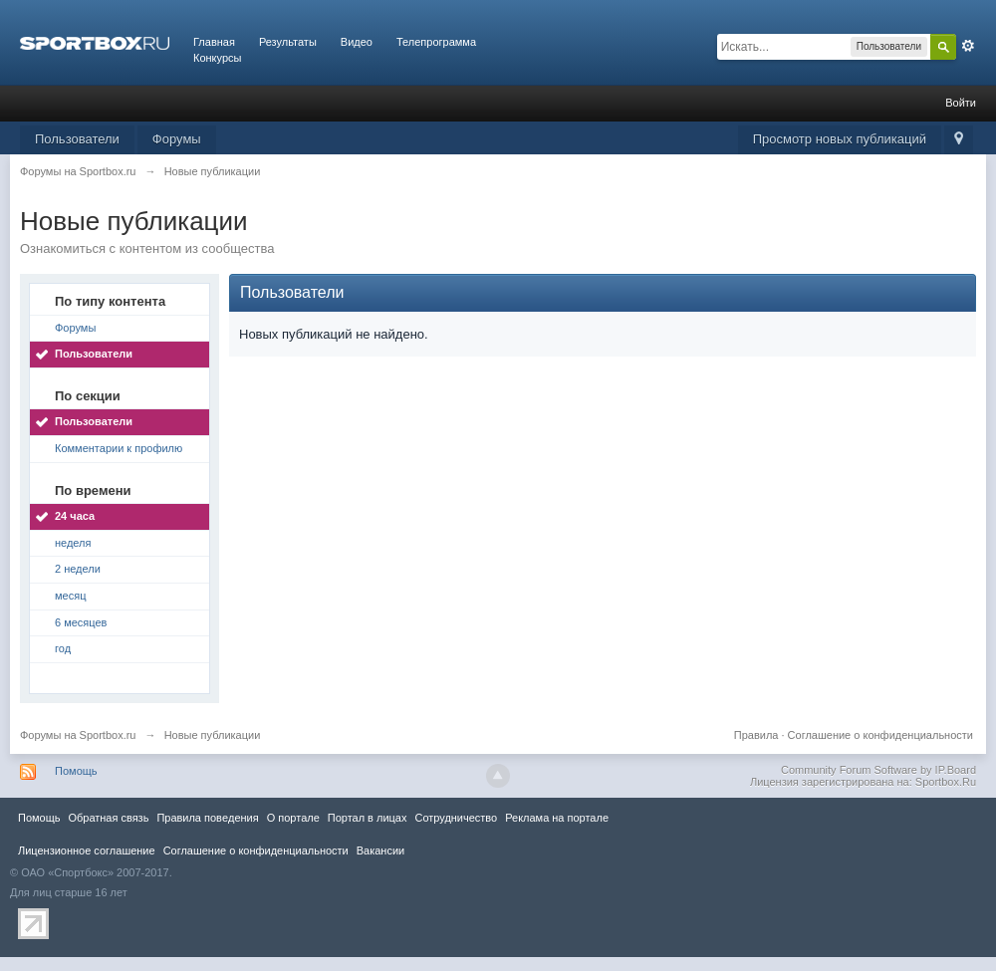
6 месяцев (81, 622)
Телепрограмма (436, 42)
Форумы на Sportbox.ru (78, 735)
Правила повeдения (207, 818)
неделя (73, 543)
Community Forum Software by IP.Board (878, 770)
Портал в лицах (367, 818)
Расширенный (968, 46)
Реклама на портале (557, 818)
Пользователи (77, 138)
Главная (214, 42)
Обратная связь (108, 818)
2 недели (78, 569)
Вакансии (380, 850)
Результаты (288, 42)
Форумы (176, 138)
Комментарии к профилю (118, 448)
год (63, 648)
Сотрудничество (455, 818)
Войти (960, 103)
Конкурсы (217, 58)
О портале (293, 818)
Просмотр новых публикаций (839, 138)
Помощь (76, 771)
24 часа (75, 516)
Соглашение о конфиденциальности (880, 735)
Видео (357, 42)
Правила (756, 735)
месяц (70, 596)
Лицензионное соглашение (86, 850)
